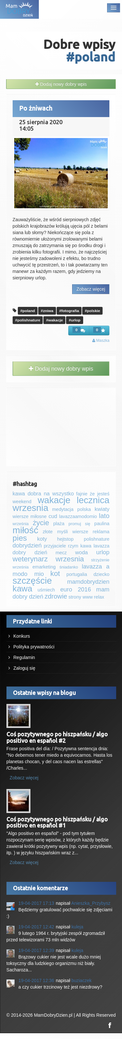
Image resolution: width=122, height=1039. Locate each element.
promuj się (79, 524)
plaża (58, 523)
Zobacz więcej (90, 289)
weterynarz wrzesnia (48, 559)
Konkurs (21, 636)
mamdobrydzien (88, 581)
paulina (101, 523)
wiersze (80, 531)
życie (41, 523)
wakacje (54, 500)
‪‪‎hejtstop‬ (65, 539)
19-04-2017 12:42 (36, 926)
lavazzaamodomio (78, 516)
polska (84, 509)
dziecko (101, 574)
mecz (61, 552)
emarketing (44, 566)
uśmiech (46, 589)
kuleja (77, 926)
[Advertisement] (60, 426)
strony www (80, 597)
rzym (73, 545)
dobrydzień (27, 545)
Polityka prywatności (33, 646)
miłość (25, 530)
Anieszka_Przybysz (90, 903)
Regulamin (24, 657)
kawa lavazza (94, 545)
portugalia (76, 574)
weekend (22, 501)
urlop (102, 552)
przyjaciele (55, 545)
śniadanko (69, 567)
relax (99, 597)
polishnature (96, 539)
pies (20, 538)
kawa (22, 588)
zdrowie (56, 596)
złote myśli (55, 531)
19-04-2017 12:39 (36, 950)
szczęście (32, 581)
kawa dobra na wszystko (43, 493)
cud (53, 516)
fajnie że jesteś (92, 493)
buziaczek (82, 980)
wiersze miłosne (30, 516)
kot (55, 573)
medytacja (62, 509)
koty (42, 539)
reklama (101, 531)
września (21, 524)
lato (104, 515)
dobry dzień (30, 552)
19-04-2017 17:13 (36, 903)
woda (81, 552)
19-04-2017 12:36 (36, 980)
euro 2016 (75, 589)
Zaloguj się (24, 668)
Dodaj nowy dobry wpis (61, 84)
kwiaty (101, 509)
